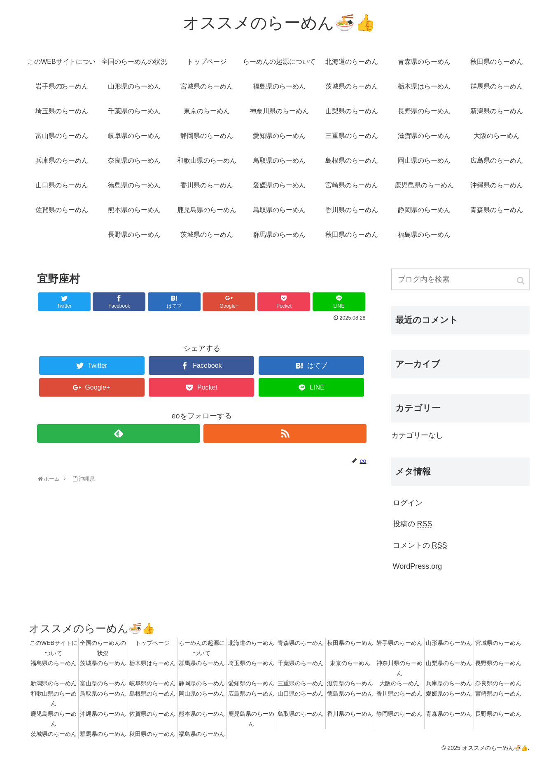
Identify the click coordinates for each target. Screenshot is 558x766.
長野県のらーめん (498, 663)
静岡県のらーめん (202, 683)
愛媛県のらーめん (449, 693)
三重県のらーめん (301, 683)
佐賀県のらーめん (152, 713)
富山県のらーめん (103, 683)
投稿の (412, 524)
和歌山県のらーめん (53, 698)
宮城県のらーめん (498, 643)
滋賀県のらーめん (350, 683)
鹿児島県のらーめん (53, 718)
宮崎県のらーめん (498, 693)
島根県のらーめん (152, 693)
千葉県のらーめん (301, 663)
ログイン (408, 503)
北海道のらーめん (251, 643)
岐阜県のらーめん (152, 683)
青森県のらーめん (301, 643)
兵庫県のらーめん (449, 683)
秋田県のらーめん (350, 643)
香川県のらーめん (399, 693)
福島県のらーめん (53, 663)
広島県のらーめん (251, 693)
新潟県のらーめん (53, 683)
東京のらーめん (350, 663)
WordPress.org (417, 566)
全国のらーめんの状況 (103, 648)
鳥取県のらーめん (103, 693)
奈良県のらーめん (498, 683)
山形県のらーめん (449, 643)
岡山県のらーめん (202, 693)
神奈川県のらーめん (399, 668)
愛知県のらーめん (251, 683)
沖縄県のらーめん (103, 713)
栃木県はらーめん (152, 663)
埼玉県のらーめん (251, 663)
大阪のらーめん (399, 683)
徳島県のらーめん (350, 693)
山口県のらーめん (301, 693)
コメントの (420, 545)
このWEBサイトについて (53, 648)
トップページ (152, 643)
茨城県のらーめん (103, 663)
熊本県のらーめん (202, 713)
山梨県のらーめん (449, 663)
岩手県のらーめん (399, 643)
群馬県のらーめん (202, 663)
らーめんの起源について (202, 648)
